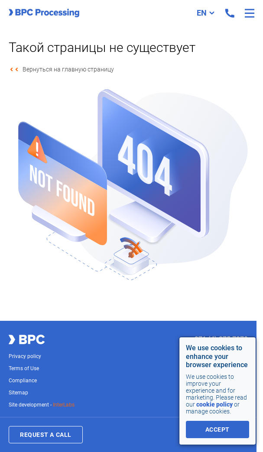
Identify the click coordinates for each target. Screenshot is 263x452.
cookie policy (214, 404)
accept (217, 429)
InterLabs (64, 405)
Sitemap (18, 393)
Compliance (23, 381)
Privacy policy (25, 356)
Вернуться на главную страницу (68, 69)
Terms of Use (24, 368)
